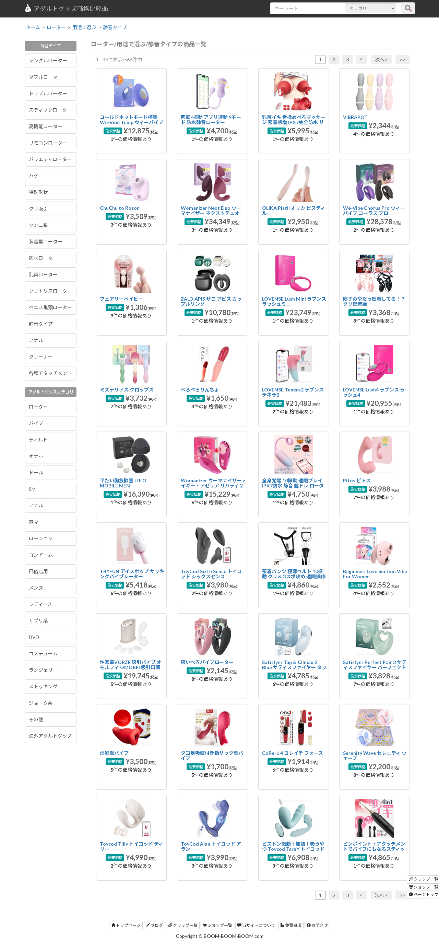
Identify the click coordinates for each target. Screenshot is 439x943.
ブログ (154, 925)
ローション (41, 538)
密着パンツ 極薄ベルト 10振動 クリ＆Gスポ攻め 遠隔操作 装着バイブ (293, 576)
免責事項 (290, 925)
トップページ (126, 925)
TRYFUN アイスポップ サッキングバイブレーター (132, 573)
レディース (40, 604)
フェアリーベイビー (121, 299)
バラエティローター (50, 159)
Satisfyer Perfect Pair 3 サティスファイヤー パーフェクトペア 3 (374, 667)
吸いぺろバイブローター (207, 662)
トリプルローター (48, 93)
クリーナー (41, 357)
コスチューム (43, 653)
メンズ (36, 588)
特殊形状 (38, 192)
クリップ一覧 (183, 925)
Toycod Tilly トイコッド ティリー (131, 846)
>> (403, 59)
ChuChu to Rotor (119, 208)
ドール (36, 472)
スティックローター (50, 110)
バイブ (36, 423)
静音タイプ (41, 324)
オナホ (36, 456)
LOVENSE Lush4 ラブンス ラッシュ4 (374, 392)
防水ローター (43, 258)
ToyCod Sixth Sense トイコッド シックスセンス (211, 573)
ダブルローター (45, 77)
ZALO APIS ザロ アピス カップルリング (211, 301)
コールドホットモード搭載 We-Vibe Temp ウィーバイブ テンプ (131, 122)
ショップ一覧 (217, 925)
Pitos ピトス (357, 480)
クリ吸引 (38, 208)
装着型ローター (45, 241)
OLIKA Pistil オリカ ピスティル (293, 210)
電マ (33, 522)
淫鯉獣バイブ (114, 753)
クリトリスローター (50, 291)
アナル (36, 340)
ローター (38, 407)
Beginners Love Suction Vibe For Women (375, 573)
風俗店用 (38, 571)
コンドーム (41, 555)
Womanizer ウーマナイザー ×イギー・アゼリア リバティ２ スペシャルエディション (213, 485)
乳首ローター (43, 274)
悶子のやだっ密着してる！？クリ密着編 (374, 301)
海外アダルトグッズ (50, 736)
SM (32, 489)
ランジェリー (43, 670)
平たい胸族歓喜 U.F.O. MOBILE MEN (123, 482)
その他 (36, 719)
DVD (34, 637)
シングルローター (48, 60)
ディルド (38, 440)
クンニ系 (38, 225)
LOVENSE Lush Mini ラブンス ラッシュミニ (294, 301)
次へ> (381, 59)
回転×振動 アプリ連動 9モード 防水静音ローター (211, 119)
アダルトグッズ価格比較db (66, 8)
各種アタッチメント (50, 373)
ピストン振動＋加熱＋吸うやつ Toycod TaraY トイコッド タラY (293, 849)
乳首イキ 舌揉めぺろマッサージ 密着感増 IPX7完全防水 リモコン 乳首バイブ (293, 122)
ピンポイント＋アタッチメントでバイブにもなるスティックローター (374, 849)
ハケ (33, 176)
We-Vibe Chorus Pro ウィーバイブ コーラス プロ (374, 210)
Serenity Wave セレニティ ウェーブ (374, 755)
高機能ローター (45, 126)
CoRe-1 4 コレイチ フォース (292, 753)
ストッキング (43, 686)
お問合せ (317, 925)
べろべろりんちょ (200, 389)
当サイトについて (256, 925)
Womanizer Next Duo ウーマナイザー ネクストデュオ (211, 210)
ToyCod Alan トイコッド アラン (211, 846)
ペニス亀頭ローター (50, 307)
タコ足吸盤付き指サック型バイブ (212, 755)
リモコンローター (48, 143)
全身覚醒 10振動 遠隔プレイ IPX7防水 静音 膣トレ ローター (293, 485)
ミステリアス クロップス (127, 389)
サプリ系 (38, 621)
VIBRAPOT (355, 117)
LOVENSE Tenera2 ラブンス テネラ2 (293, 392)
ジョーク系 (41, 703)
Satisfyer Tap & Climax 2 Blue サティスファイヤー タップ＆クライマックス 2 (294, 667)
